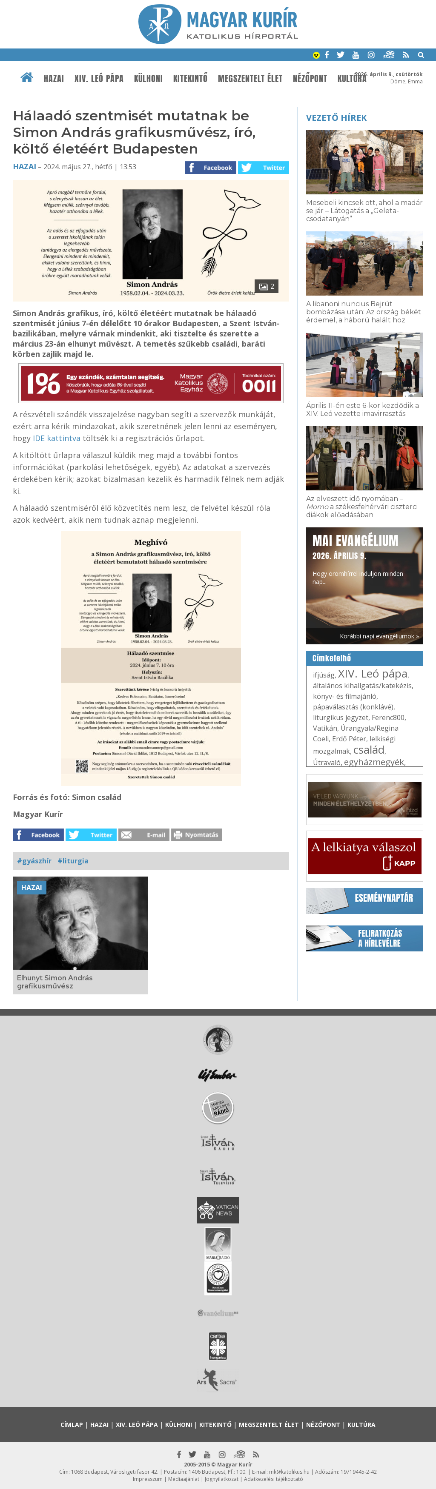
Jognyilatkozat (221, 1479)
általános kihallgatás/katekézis (362, 685)
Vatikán (325, 728)
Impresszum (148, 1479)
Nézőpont (310, 78)
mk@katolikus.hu (289, 1471)
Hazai (54, 78)
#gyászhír (34, 860)
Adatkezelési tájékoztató (273, 1479)
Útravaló (327, 762)
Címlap (71, 1425)
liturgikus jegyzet (340, 717)
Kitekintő (190, 78)
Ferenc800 (388, 717)
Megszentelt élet (250, 78)
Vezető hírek (336, 117)
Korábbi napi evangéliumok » (379, 636)
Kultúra (352, 78)
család (368, 749)
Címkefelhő (332, 658)
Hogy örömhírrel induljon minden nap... (358, 559)
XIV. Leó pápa (99, 78)
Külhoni (148, 78)
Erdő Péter (349, 738)
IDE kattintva (56, 438)
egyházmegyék (374, 762)
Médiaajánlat (183, 1479)
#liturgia (73, 860)
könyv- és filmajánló (344, 696)
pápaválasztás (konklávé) (353, 707)
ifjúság (324, 675)
